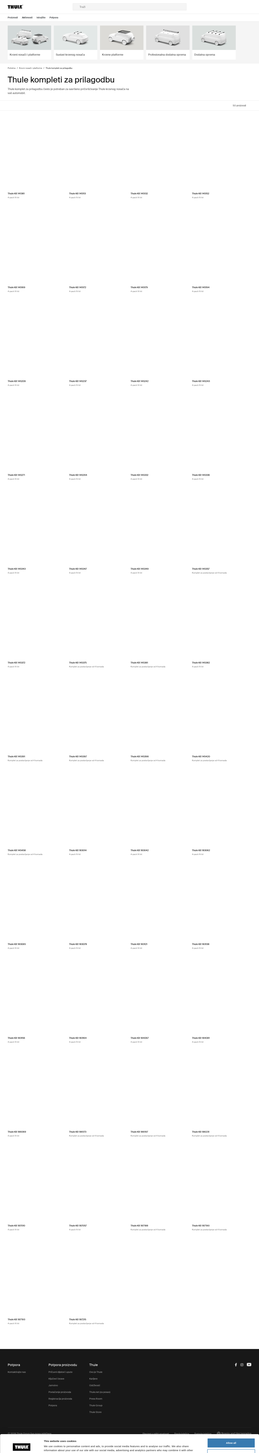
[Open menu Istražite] (43, 17)
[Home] (40, 7)
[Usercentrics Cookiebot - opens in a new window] (21, 1446)
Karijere (93, 1378)
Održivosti (94, 1385)
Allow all (231, 1425)
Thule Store (95, 1412)
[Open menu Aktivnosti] (29, 17)
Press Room (95, 1398)
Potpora (52, 1405)
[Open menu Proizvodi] (15, 17)
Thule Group (95, 1405)
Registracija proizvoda (60, 1398)
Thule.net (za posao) (99, 1392)
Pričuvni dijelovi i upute (60, 1372)
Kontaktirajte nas (17, 1372)
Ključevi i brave (56, 1378)
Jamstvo (53, 1385)
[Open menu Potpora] (55, 17)
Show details (51, 1446)
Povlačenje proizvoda (59, 1392)
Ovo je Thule (95, 1372)
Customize (231, 1436)
